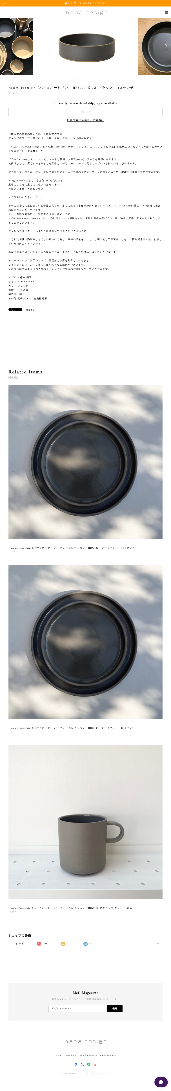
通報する (30, 310)
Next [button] (165, 46)
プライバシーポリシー (66, 1055)
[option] (85, 46)
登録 (114, 1008)
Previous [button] (5, 46)
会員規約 (111, 1055)
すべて (19, 943)
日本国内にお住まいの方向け (85, 120)
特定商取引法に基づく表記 (93, 1055)
